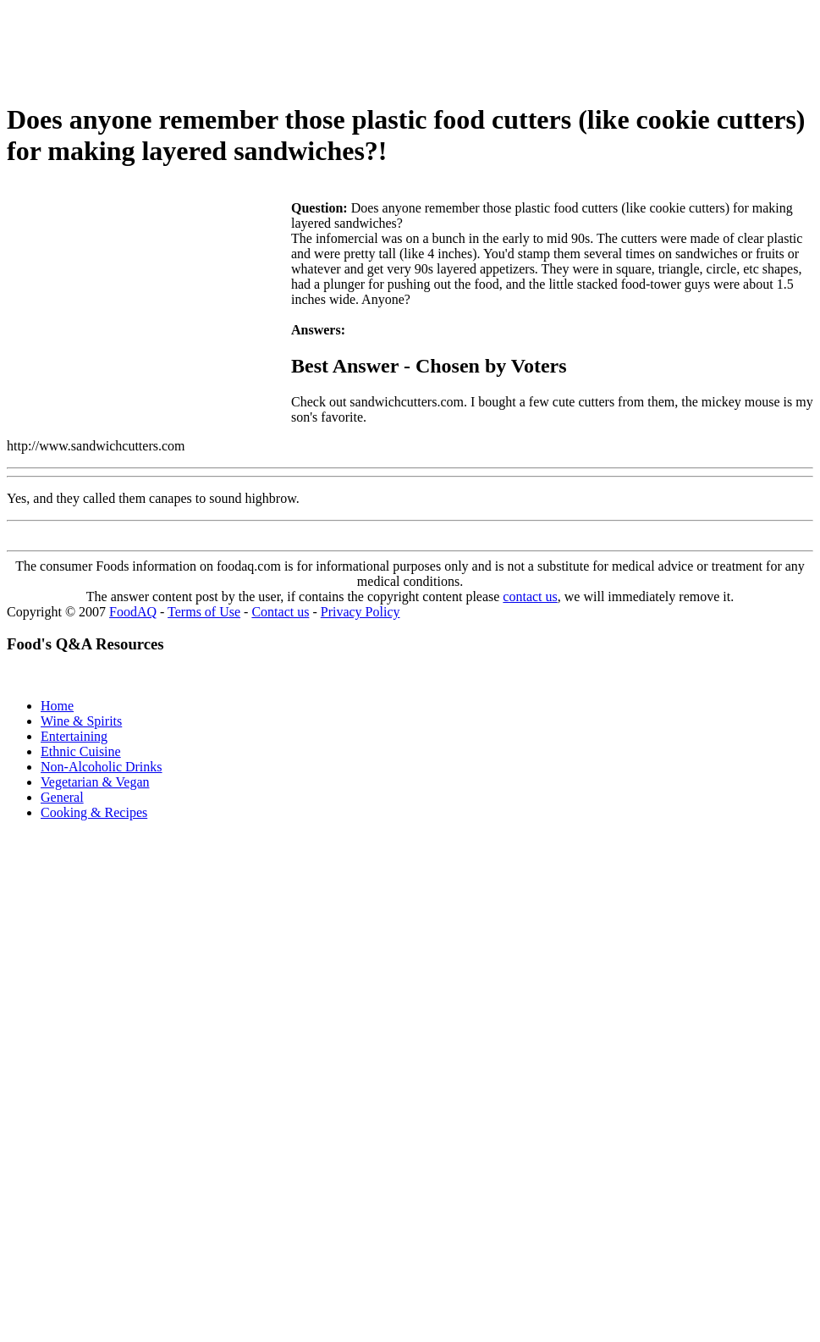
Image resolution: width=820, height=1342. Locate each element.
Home (57, 706)
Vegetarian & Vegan (95, 782)
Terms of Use (204, 612)
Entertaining (74, 736)
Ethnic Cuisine (81, 751)
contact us (530, 596)
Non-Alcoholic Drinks (101, 766)
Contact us (280, 612)
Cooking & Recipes (94, 812)
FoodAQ (133, 612)
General (62, 797)
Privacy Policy (360, 612)
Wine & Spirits (81, 721)
